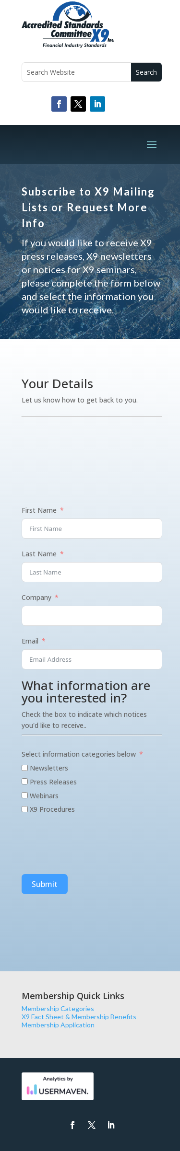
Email (30, 640)
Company (36, 597)
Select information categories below (79, 754)
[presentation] (95, 845)
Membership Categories (58, 1008)
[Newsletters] (25, 768)
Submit (45, 884)
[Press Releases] (25, 781)
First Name (39, 510)
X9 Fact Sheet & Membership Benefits (79, 1017)
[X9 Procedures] (25, 809)
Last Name (39, 553)
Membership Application (58, 1025)
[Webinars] (25, 795)
